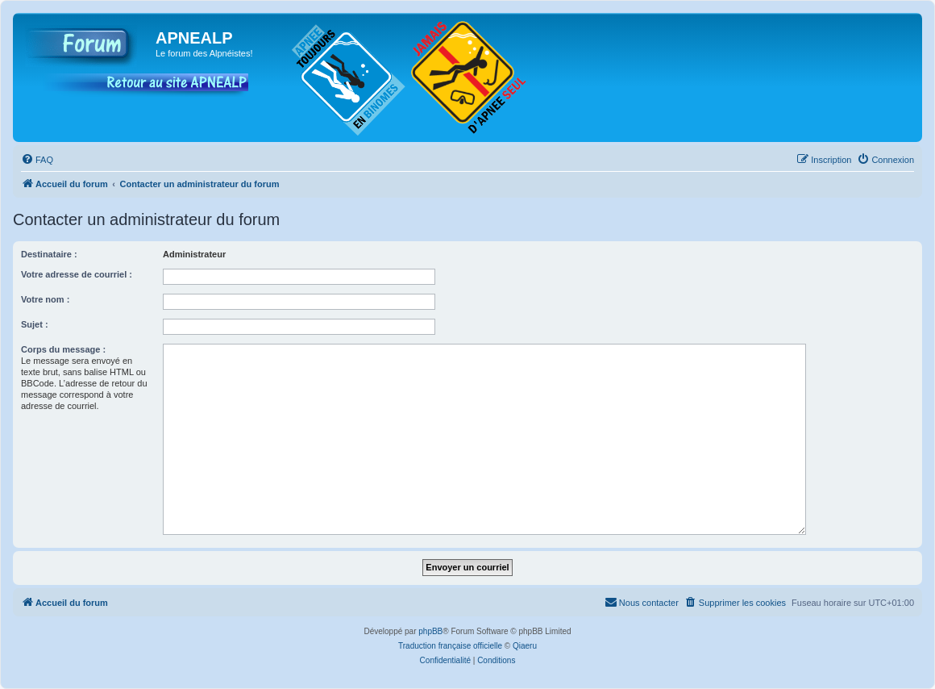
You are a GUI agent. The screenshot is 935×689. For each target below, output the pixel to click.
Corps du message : (63, 349)
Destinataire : (49, 254)
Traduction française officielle (450, 645)
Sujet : (34, 324)
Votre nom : (45, 299)
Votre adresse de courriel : (76, 274)
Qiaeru (525, 645)
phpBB (430, 631)
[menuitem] (37, 159)
